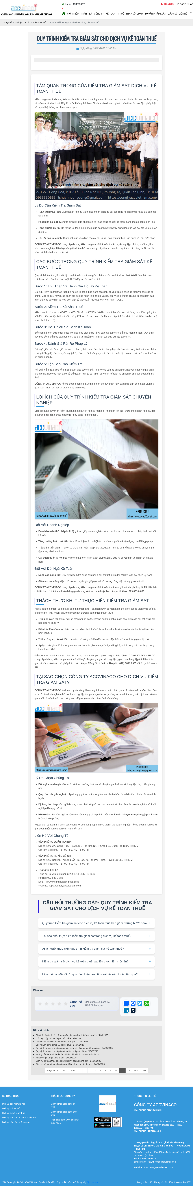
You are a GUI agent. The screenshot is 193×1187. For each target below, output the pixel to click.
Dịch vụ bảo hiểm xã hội (13, 1104)
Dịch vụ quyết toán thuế (13, 1113)
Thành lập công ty (92, 13)
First (65, 1071)
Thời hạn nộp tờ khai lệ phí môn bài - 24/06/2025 (59, 1039)
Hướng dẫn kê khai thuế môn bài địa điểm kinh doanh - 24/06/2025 (67, 1055)
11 (122, 1071)
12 (128, 1071)
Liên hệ (183, 13)
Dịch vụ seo (92, 1183)
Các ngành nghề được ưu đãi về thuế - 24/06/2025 (60, 1046)
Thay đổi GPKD (134, 13)
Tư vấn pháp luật (155, 13)
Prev (73, 1071)
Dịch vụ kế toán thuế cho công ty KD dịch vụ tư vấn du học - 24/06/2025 (70, 1065)
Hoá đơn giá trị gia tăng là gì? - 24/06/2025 (56, 1058)
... (90, 1071)
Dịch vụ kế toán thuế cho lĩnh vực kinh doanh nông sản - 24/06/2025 (68, 1062)
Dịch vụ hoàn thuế (10, 1109)
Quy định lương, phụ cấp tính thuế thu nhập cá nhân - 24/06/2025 (67, 1052)
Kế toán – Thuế (115, 13)
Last (144, 1071)
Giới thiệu (73, 13)
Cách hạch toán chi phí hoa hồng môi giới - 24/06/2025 (62, 1042)
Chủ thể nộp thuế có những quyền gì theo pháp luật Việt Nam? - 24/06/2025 (72, 1036)
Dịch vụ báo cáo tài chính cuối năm (19, 1118)
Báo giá (172, 13)
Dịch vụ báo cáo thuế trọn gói (16, 1123)
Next (136, 1071)
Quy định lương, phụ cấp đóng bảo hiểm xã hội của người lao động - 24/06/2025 (74, 1049)
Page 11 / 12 (53, 1071)
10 (116, 1071)
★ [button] (40, 1004)
